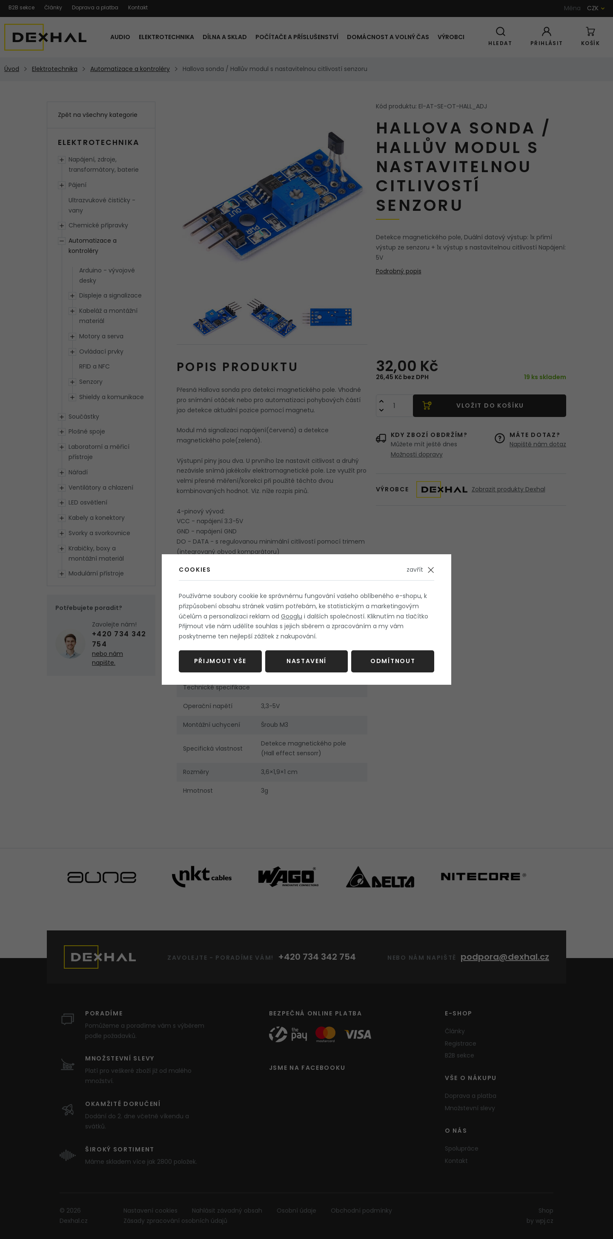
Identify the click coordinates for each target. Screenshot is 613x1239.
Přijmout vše (220, 661)
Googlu (291, 616)
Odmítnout (392, 661)
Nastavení (306, 661)
